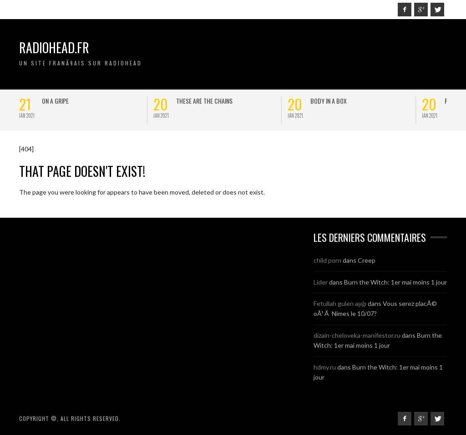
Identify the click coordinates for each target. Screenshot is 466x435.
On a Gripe (55, 101)
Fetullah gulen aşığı (340, 303)
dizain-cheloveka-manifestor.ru (357, 335)
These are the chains (204, 101)
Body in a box (328, 101)
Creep (366, 260)
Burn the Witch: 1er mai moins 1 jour (395, 282)
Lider (321, 282)
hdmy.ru (325, 367)
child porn (327, 260)
